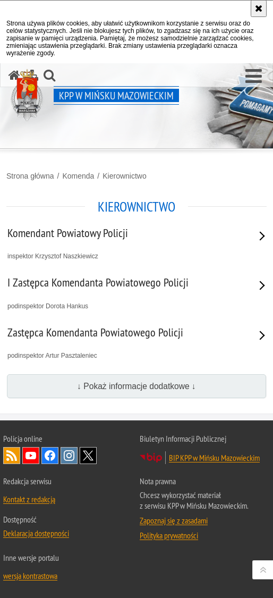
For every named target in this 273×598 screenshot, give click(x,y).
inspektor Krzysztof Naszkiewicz (123, 243)
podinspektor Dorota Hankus (123, 292)
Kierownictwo (124, 176)
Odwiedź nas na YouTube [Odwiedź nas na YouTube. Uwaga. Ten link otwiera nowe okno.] (30, 455)
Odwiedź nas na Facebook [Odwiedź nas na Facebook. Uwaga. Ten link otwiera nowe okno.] (49, 455)
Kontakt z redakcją (29, 499)
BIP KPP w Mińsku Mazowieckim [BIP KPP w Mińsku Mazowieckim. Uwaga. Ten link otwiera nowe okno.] (214, 457)
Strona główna (30, 176)
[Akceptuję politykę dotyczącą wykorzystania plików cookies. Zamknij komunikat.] (259, 8)
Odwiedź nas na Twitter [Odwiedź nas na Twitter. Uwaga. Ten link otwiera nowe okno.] (88, 455)
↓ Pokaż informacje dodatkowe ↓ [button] (136, 386)
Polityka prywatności (169, 535)
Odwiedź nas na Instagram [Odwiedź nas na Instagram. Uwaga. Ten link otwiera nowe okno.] (69, 455)
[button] (253, 76)
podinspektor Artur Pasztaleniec (123, 342)
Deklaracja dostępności (36, 533)
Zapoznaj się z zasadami (174, 520)
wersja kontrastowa (30, 575)
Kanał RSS (11, 455)
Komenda (78, 176)
